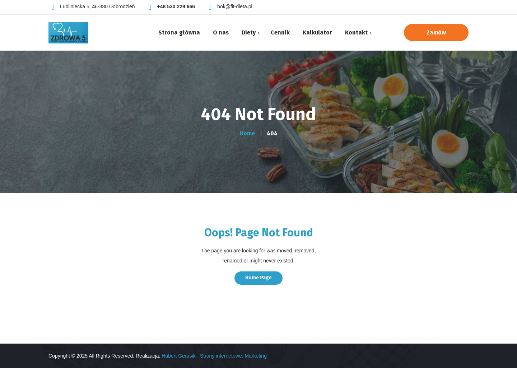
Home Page (258, 278)
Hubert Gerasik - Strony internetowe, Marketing (214, 356)
